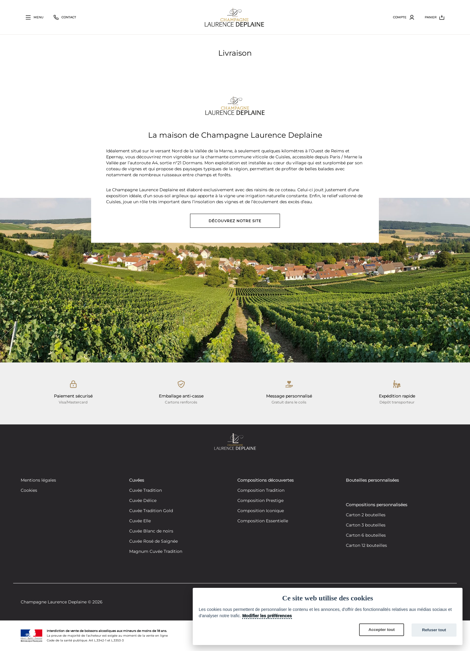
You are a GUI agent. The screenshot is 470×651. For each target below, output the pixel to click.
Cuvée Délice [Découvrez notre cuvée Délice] (142, 501)
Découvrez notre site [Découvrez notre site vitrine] (235, 220)
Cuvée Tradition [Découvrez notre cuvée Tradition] (145, 490)
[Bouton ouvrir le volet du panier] (434, 17)
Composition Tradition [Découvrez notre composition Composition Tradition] (260, 490)
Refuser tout (434, 630)
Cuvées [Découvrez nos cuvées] (136, 480)
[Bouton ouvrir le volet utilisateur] (403, 17)
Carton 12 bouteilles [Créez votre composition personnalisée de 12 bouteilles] (366, 546)
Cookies (29, 490)
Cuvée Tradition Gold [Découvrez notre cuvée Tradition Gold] (151, 511)
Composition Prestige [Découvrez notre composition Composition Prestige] (260, 501)
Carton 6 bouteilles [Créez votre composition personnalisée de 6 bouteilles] (366, 535)
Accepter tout (381, 629)
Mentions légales (38, 480)
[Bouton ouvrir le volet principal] (35, 17)
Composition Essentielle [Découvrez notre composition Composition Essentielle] (262, 521)
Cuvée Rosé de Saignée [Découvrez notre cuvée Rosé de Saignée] (153, 541)
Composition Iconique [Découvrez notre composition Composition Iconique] (260, 511)
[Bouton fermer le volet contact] (65, 17)
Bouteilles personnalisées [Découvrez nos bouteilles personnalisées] (372, 480)
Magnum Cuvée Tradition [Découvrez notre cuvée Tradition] (155, 552)
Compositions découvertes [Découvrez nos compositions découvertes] (265, 480)
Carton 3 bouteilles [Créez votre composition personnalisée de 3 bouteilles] (365, 525)
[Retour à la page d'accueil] (234, 17)
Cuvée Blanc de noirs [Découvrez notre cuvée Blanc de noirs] (151, 531)
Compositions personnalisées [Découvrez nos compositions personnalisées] (376, 505)
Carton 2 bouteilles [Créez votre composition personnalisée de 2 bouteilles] (365, 515)
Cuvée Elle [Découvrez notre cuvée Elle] (140, 521)
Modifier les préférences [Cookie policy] (267, 615)
